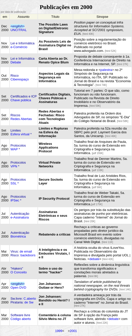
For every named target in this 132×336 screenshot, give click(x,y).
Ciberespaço (19, 79)
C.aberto (30, 298)
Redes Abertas (21, 119)
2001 (73, 331)
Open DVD (18, 287)
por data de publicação (13, 12)
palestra (106, 70)
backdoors (28, 255)
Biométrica (18, 236)
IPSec (14, 200)
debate (95, 259)
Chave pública (20, 100)
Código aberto (20, 319)
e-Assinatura (19, 217)
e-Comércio (18, 47)
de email (26, 251)
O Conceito (18, 272)
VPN (13, 166)
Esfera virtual (20, 134)
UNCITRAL (18, 30)
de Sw (29, 302)
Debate (15, 62)
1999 (58, 331)
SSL (13, 183)
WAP (14, 149)
